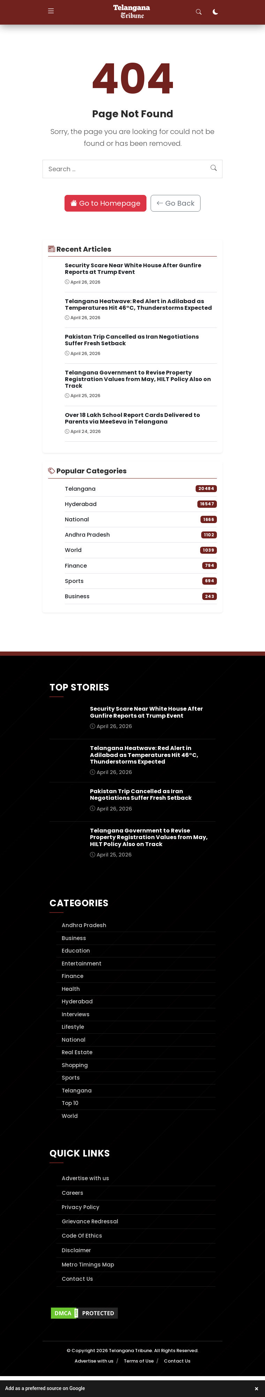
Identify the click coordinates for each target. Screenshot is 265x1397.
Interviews (76, 1014)
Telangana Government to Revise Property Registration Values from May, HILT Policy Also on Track (138, 379)
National (73, 1039)
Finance (72, 976)
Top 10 (70, 1103)
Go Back (176, 203)
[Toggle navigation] (51, 12)
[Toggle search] (198, 12)
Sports (71, 1077)
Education (76, 950)
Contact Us (77, 1278)
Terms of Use (139, 1361)
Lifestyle (73, 1027)
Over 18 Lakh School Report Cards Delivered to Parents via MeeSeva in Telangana (132, 418)
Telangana (77, 1090)
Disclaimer (76, 1250)
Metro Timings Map (88, 1264)
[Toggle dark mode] (215, 12)
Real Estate (77, 1052)
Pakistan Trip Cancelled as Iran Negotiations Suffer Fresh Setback (132, 340)
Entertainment (81, 963)
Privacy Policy (80, 1207)
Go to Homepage (105, 203)
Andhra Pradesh (84, 925)
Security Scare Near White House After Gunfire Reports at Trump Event (133, 268)
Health (71, 989)
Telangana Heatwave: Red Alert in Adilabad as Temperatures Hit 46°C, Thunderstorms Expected (138, 304)
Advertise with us (85, 1178)
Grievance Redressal (90, 1221)
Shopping (75, 1065)
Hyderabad (77, 1001)
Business (74, 938)
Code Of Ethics (82, 1235)
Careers (72, 1193)
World (70, 1116)
